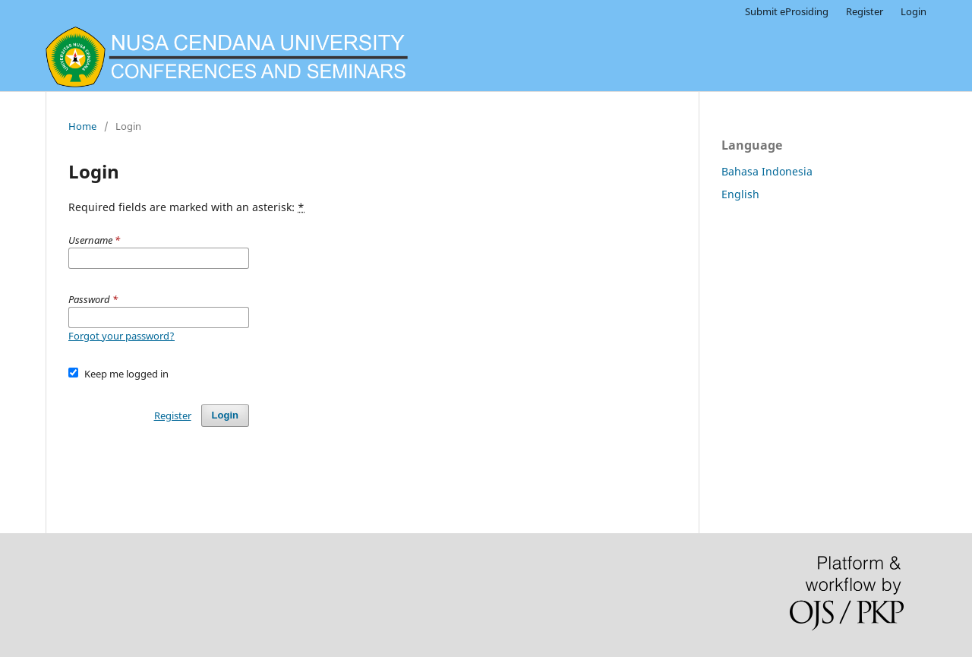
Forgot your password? (121, 336)
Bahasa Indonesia (767, 171)
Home (82, 126)
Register (864, 11)
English (740, 194)
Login (913, 11)
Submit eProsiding (786, 11)
